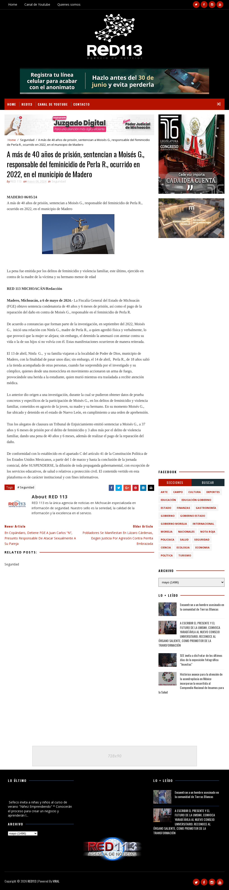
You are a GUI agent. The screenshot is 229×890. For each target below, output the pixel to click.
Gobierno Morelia (174, 523)
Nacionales (186, 531)
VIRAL (56, 881)
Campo (178, 492)
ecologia (183, 547)
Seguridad (27, 140)
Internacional (203, 523)
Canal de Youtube (37, 4)
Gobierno (168, 515)
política (167, 555)
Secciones (175, 482)
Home (12, 4)
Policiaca (167, 539)
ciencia (166, 547)
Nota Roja (207, 531)
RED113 (26, 104)
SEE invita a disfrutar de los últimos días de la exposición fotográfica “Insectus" (201, 660)
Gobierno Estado (192, 515)
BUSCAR (208, 482)
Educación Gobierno (196, 500)
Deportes (213, 492)
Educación (168, 500)
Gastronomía (206, 507)
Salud (184, 539)
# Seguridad (25, 487)
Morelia (166, 531)
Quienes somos (68, 4)
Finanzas (183, 507)
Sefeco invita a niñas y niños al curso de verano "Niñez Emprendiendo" (37, 794)
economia (202, 547)
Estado (166, 507)
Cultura (194, 492)
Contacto (81, 104)
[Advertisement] (191, 271)
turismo (184, 555)
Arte (164, 492)
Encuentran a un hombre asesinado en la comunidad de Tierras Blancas (202, 606)
